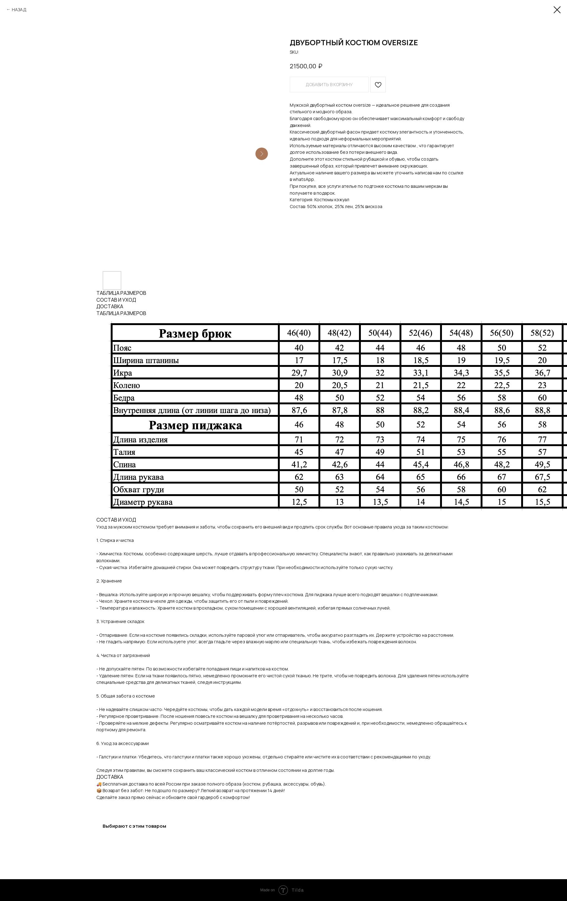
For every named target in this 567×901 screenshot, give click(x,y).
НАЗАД (19, 9)
